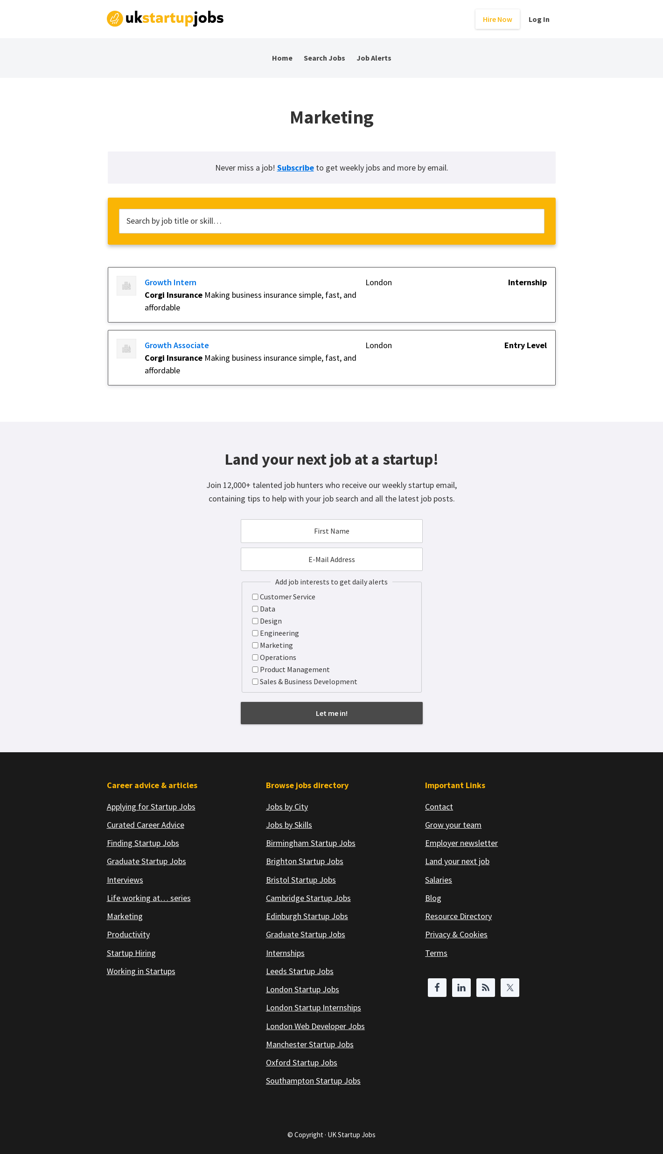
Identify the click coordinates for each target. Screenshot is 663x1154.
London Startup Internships (313, 1007)
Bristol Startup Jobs (301, 879)
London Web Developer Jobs (315, 1026)
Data (267, 608)
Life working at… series (149, 898)
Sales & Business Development (308, 681)
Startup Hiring (131, 953)
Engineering (279, 633)
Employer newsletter (461, 843)
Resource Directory (458, 916)
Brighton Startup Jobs (304, 861)
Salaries (438, 879)
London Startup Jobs (302, 989)
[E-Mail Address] (332, 559)
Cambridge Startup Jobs (308, 898)
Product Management (295, 669)
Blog (433, 898)
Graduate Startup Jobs (146, 861)
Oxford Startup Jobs (301, 1062)
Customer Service (287, 596)
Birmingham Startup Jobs (311, 843)
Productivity (128, 934)
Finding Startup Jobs (143, 843)
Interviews (125, 879)
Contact (439, 806)
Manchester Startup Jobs (310, 1044)
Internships (285, 953)
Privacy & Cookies (456, 934)
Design (271, 620)
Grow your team (453, 824)
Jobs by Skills (289, 824)
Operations (278, 657)
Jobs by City (287, 806)
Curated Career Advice (145, 824)
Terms (436, 953)
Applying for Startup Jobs (151, 806)
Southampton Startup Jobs (313, 1080)
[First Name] (332, 531)
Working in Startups (141, 971)
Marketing (276, 645)
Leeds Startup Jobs (300, 971)
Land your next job (457, 861)
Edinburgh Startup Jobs (307, 916)
